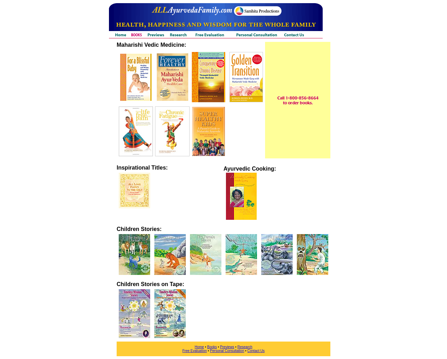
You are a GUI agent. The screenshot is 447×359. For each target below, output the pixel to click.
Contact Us (255, 351)
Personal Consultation (227, 351)
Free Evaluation (194, 351)
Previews (227, 347)
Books (212, 347)
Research (244, 347)
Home (199, 347)
